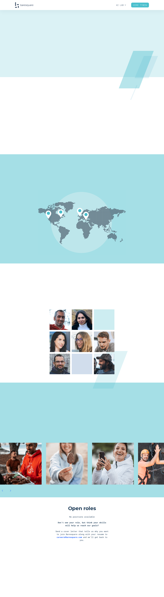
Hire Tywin (140, 5)
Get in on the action (82, 59)
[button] (2, 490)
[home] (24, 5)
